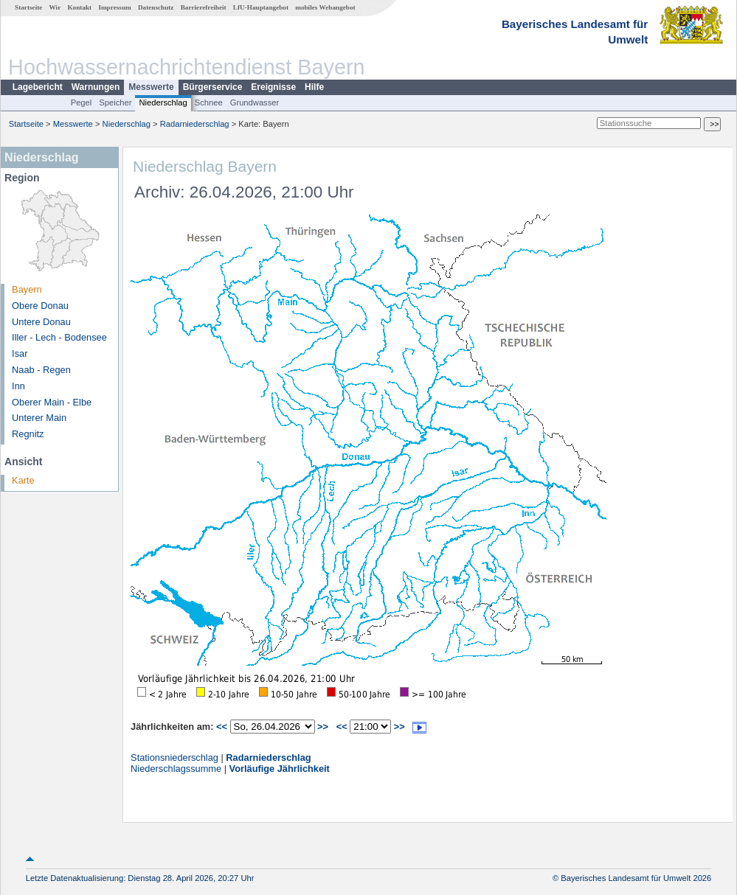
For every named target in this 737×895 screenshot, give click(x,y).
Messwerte (150, 87)
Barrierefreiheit (203, 7)
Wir (55, 7)
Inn (18, 385)
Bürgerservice (213, 87)
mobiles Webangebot (325, 7)
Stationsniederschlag (174, 757)
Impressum (114, 7)
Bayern (27, 289)
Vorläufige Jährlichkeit (279, 768)
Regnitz (28, 433)
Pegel (81, 102)
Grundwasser (255, 102)
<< (221, 726)
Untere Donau (41, 321)
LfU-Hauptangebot (260, 7)
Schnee (209, 102)
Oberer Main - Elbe (51, 402)
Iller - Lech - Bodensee (59, 337)
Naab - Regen (41, 369)
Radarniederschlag (194, 123)
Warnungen (96, 87)
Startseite (28, 7)
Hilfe (314, 87)
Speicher (115, 102)
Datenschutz (156, 7)
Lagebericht (38, 87)
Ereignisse (273, 87)
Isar (19, 353)
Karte (23, 480)
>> (322, 726)
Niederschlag (163, 102)
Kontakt (79, 7)
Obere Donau (40, 305)
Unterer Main (39, 417)
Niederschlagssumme (176, 768)
